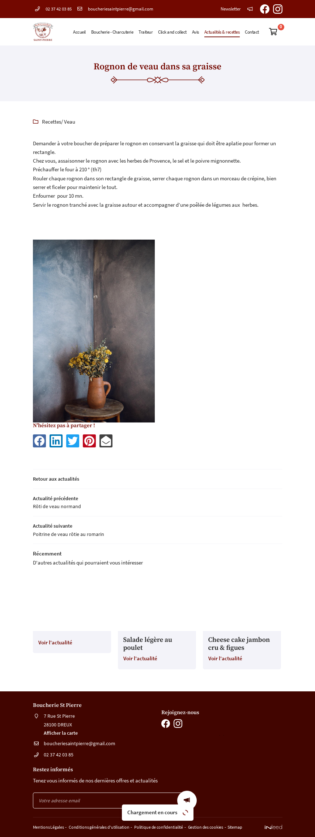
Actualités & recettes (222, 32)
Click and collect (172, 32)
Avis (195, 32)
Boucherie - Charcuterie (112, 32)
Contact (252, 32)
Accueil (79, 32)
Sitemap (229, 828)
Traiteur (146, 32)
